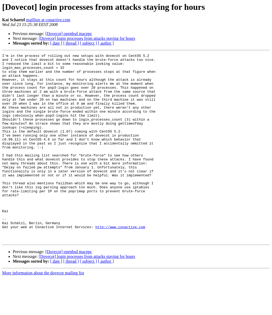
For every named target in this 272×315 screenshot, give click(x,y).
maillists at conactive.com (48, 20)
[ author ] (106, 43)
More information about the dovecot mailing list (43, 310)
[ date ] (56, 43)
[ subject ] (88, 43)
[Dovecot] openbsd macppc (68, 33)
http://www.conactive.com (120, 261)
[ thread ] (71, 43)
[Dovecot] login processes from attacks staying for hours (87, 38)
